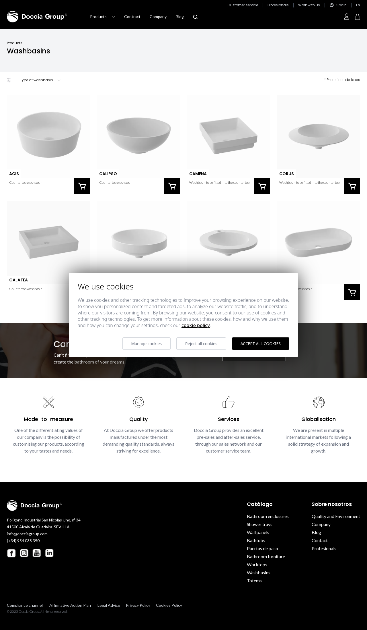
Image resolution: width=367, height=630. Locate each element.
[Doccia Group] (37, 16)
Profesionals (278, 5)
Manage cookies (146, 343)
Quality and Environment (336, 516)
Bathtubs (256, 540)
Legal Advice (108, 605)
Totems (254, 580)
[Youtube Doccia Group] (36, 553)
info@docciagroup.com (27, 533)
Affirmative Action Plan (70, 605)
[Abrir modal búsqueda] (195, 17)
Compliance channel (25, 605)
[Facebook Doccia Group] (11, 553)
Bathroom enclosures (268, 516)
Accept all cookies (261, 343)
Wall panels (258, 532)
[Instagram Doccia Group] (24, 553)
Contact (320, 540)
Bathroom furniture (266, 556)
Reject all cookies (201, 343)
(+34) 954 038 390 (23, 540)
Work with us (309, 5)
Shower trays (259, 524)
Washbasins (258, 572)
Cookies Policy (169, 605)
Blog (180, 16)
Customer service (242, 5)
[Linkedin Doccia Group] (49, 553)
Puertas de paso (262, 548)
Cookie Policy (195, 325)
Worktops (257, 564)
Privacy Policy (138, 605)
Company (158, 16)
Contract (132, 16)
